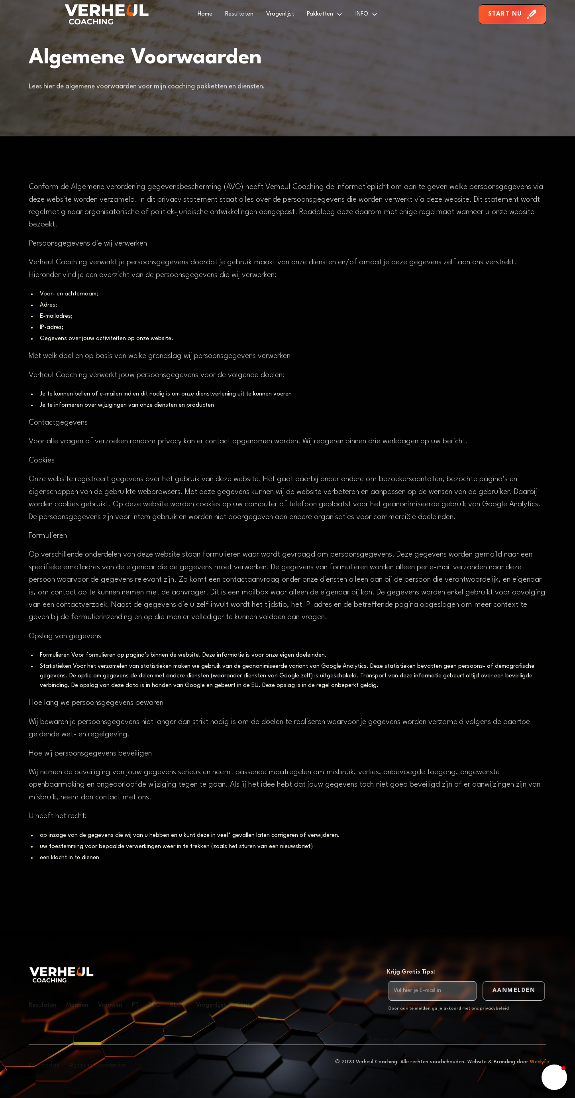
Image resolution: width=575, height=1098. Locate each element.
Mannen (77, 1005)
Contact (247, 1005)
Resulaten (43, 1005)
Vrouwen (110, 1005)
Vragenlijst (280, 14)
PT (135, 1005)
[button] (324, 14)
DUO (154, 1005)
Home (205, 14)
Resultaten (239, 14)
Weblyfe (543, 1062)
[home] (106, 14)
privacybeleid (493, 1008)
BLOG (178, 1005)
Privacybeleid (44, 1065)
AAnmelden (513, 991)
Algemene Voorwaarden (97, 1065)
